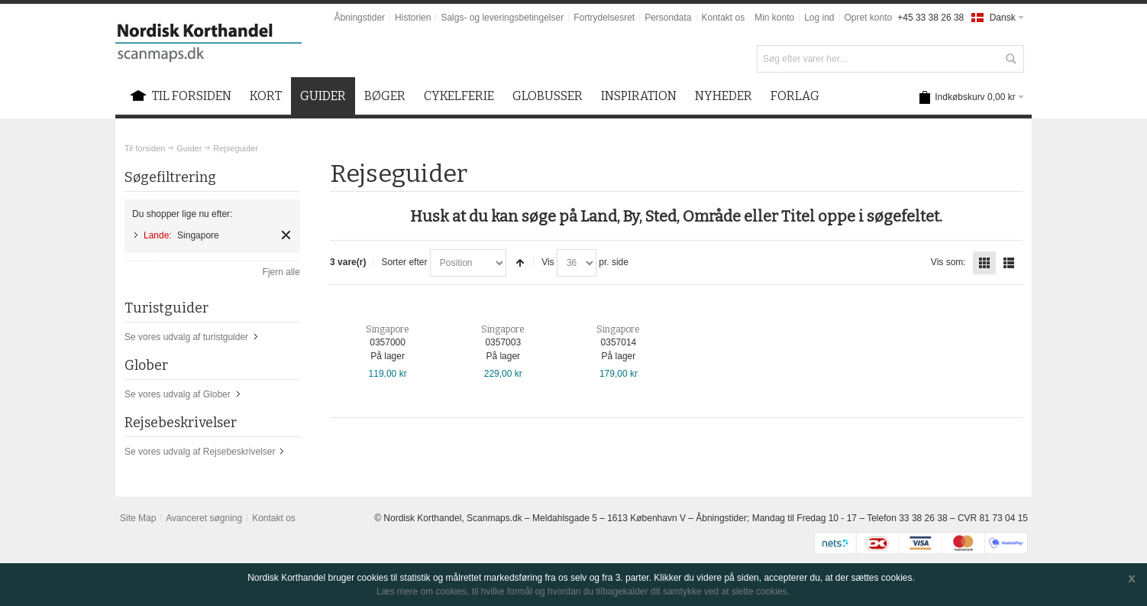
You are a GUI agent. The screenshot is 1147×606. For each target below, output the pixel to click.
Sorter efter (404, 262)
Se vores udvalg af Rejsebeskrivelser (199, 451)
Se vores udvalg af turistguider (186, 337)
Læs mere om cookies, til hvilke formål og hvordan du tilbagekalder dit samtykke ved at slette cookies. (583, 591)
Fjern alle (281, 272)
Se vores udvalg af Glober (177, 394)
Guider (189, 148)
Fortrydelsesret (604, 17)
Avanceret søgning (204, 518)
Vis (547, 262)
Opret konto (869, 17)
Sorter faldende (520, 262)
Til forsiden (144, 148)
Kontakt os (723, 17)
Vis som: (948, 262)
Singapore (387, 329)
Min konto (774, 17)
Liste (1008, 262)
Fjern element (285, 234)
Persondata (668, 17)
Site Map (138, 518)
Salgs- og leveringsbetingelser (502, 17)
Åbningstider (359, 17)
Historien (413, 17)
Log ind (819, 17)
